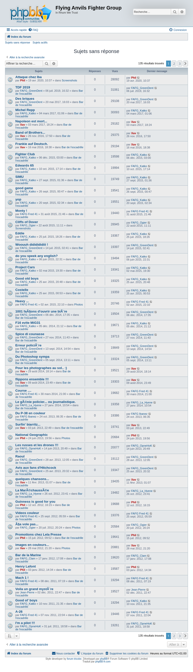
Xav (22, 124)
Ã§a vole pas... (26, 524)
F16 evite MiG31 (27, 323)
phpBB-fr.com (103, 661)
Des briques (24, 98)
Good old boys (26, 278)
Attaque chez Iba (28, 77)
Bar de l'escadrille (72, 147)
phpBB (104, 658)
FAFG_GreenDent (31, 90)
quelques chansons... (32, 479)
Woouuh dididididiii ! (31, 244)
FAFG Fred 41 (29, 214)
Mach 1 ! (22, 578)
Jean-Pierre (27, 592)
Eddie (19, 233)
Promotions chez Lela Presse (38, 534)
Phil (22, 80)
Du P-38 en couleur (30, 413)
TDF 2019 (22, 87)
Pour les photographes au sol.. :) (41, 368)
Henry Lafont (25, 566)
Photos (78, 304)
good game (24, 188)
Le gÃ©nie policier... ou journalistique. (45, 402)
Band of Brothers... (30, 132)
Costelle (21, 290)
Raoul (20, 456)
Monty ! (21, 211)
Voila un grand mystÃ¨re (34, 589)
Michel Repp (25, 110)
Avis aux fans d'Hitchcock (35, 468)
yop (18, 199)
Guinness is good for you (35, 501)
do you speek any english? (36, 256)
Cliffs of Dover (26, 222)
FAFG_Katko (28, 113)
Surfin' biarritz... (27, 424)
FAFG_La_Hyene (30, 405)
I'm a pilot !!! (25, 623)
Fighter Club (25, 154)
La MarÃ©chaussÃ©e (32, 490)
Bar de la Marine (28, 555)
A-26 (19, 611)
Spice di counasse (29, 334)
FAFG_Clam (27, 558)
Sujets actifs (40, 42)
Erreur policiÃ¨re (28, 345)
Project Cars (25, 267)
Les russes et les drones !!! (36, 445)
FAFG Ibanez (28, 416)
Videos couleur (27, 513)
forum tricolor (74, 658)
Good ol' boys (26, 600)
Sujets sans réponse (17, 42)
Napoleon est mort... (31, 121)
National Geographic (31, 435)
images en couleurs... (32, 545)
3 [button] (180, 63)
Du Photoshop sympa (32, 356)
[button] (185, 64)
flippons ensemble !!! (32, 379)
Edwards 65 (24, 165)
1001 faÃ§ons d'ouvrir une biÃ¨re (41, 311)
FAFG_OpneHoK (30, 448)
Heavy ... (22, 301)
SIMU (19, 177)
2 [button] (174, 63)
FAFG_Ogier (28, 225)
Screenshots (69, 80)
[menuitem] (33, 30)
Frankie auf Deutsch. (31, 144)
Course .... (23, 390)
